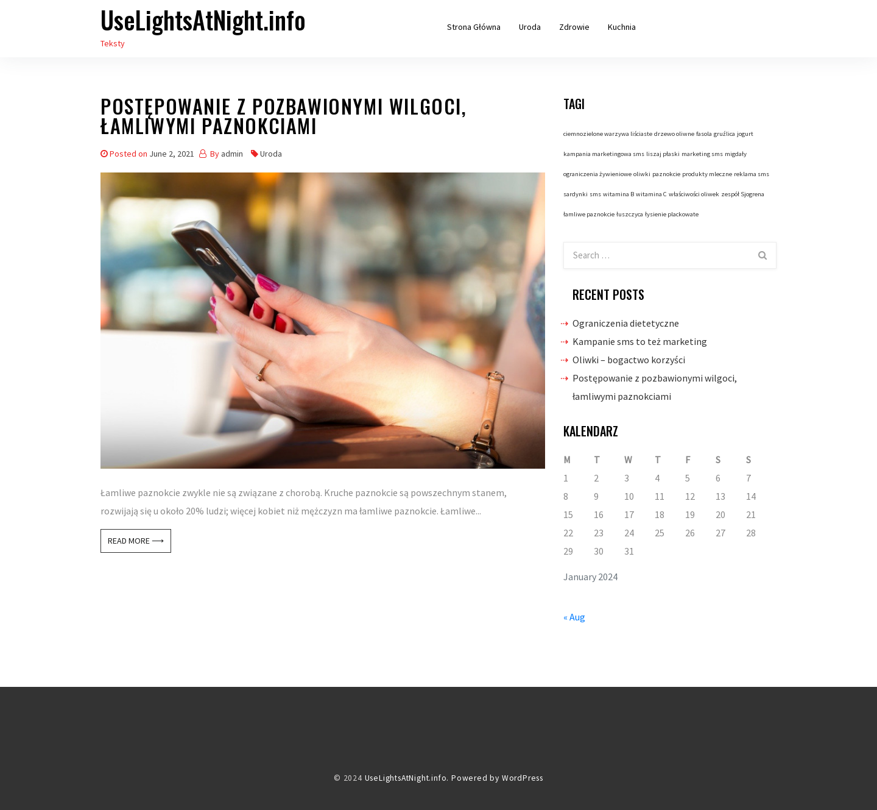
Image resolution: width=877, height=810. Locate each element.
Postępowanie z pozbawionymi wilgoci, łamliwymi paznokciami (283, 118)
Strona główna (474, 26)
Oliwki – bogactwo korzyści (628, 359)
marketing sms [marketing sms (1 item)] (702, 154)
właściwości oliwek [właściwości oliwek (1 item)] (694, 194)
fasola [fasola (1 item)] (704, 134)
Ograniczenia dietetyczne (625, 323)
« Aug (574, 617)
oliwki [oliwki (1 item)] (641, 174)
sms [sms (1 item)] (595, 194)
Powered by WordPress (497, 778)
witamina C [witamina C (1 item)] (651, 194)
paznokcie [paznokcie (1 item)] (666, 174)
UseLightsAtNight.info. (407, 778)
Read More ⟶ (136, 540)
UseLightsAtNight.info (203, 19)
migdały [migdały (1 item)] (736, 154)
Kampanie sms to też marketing (639, 341)
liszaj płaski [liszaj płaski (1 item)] (663, 154)
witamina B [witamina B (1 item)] (618, 194)
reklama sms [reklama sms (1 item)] (751, 174)
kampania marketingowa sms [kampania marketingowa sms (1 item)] (603, 154)
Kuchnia (622, 26)
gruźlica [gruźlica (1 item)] (724, 134)
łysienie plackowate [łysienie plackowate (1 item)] (672, 214)
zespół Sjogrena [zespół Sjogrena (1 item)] (742, 194)
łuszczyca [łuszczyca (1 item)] (629, 214)
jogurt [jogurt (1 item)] (745, 134)
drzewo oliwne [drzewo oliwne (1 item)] (674, 134)
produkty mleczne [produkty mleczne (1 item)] (707, 174)
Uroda (530, 26)
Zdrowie (574, 26)
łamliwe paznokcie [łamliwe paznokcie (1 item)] (589, 214)
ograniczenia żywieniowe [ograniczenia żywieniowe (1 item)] (597, 174)
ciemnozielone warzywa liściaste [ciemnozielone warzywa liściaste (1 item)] (607, 134)
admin (232, 153)
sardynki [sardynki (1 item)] (575, 194)
